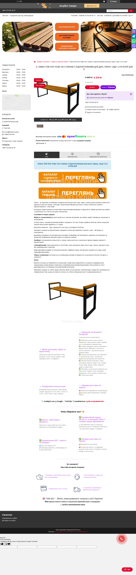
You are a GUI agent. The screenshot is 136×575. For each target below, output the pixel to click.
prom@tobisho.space (11, 132)
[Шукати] (131, 10)
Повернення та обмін (9, 518)
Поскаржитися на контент (62, 531)
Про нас (100, 16)
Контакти (107, 16)
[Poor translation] (7, 544)
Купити (92, 87)
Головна (74, 16)
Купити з (108, 87)
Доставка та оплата (120, 16)
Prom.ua (78, 530)
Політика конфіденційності (80, 531)
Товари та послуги (86, 16)
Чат (127, 569)
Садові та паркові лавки (59, 62)
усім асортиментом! (95, 401)
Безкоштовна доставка (95, 107)
